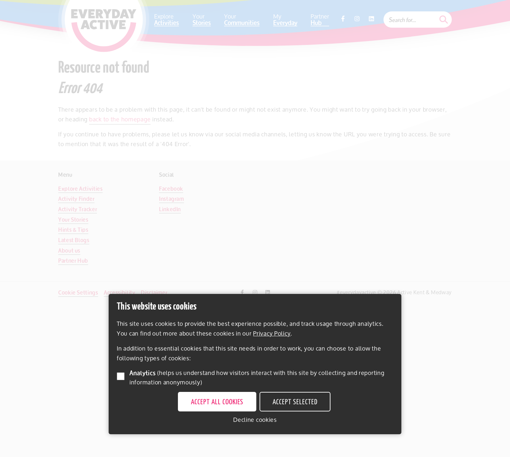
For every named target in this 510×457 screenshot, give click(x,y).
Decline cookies (255, 419)
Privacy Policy (271, 333)
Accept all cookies (217, 402)
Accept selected (295, 402)
